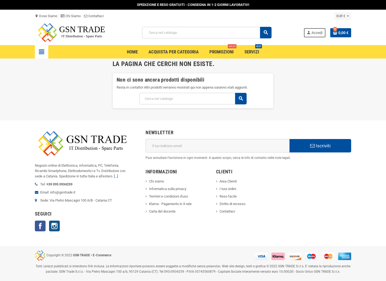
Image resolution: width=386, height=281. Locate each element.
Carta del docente (162, 211)
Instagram (54, 226)
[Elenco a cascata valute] (342, 16)
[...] (116, 176)
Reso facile (228, 196)
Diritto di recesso (232, 204)
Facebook (40, 226)
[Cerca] (206, 32)
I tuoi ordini (228, 189)
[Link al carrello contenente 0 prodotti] (340, 32)
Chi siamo (156, 181)
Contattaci (94, 16)
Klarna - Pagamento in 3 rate (170, 204)
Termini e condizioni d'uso (168, 196)
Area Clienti (228, 181)
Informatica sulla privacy (167, 189)
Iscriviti (320, 145)
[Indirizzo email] (218, 145)
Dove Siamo (46, 16)
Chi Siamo (71, 16)
